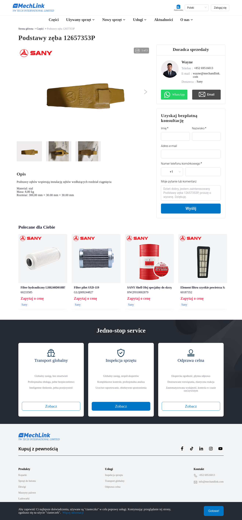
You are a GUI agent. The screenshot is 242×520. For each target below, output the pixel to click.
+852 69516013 (207, 471)
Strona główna (25, 28)
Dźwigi (22, 483)
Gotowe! (213, 510)
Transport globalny (114, 477)
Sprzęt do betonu (27, 477)
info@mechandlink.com (211, 478)
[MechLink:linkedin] (201, 445)
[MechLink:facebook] (182, 445)
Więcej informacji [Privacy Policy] (72, 512)
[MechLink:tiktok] (191, 445)
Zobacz (51, 402)
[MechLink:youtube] (220, 445)
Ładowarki (24, 495)
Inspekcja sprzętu (114, 471)
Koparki (22, 471)
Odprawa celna (112, 483)
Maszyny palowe (27, 489)
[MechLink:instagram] (210, 445)
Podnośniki (24, 501)
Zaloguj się (220, 7)
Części (54, 20)
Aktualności (163, 20)
